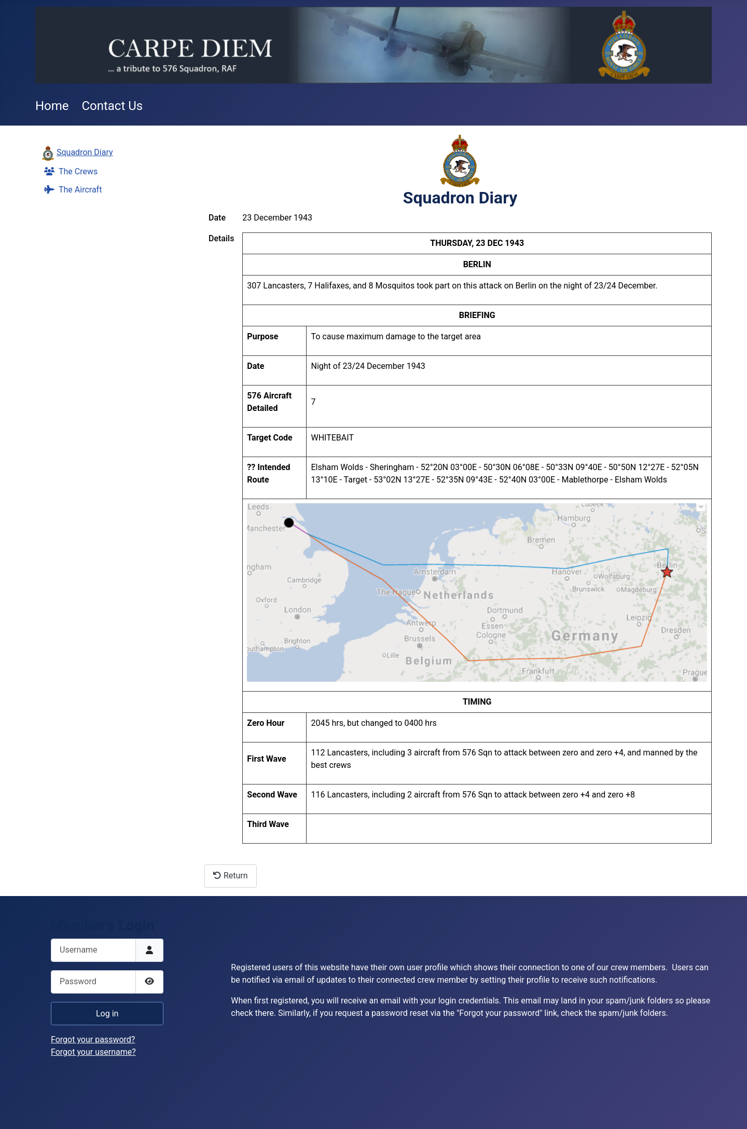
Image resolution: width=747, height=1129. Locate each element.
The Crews (69, 171)
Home (52, 106)
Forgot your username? (93, 1052)
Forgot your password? (93, 1039)
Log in (107, 1013)
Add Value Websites (78, 1116)
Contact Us (112, 106)
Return (230, 875)
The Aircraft (71, 190)
